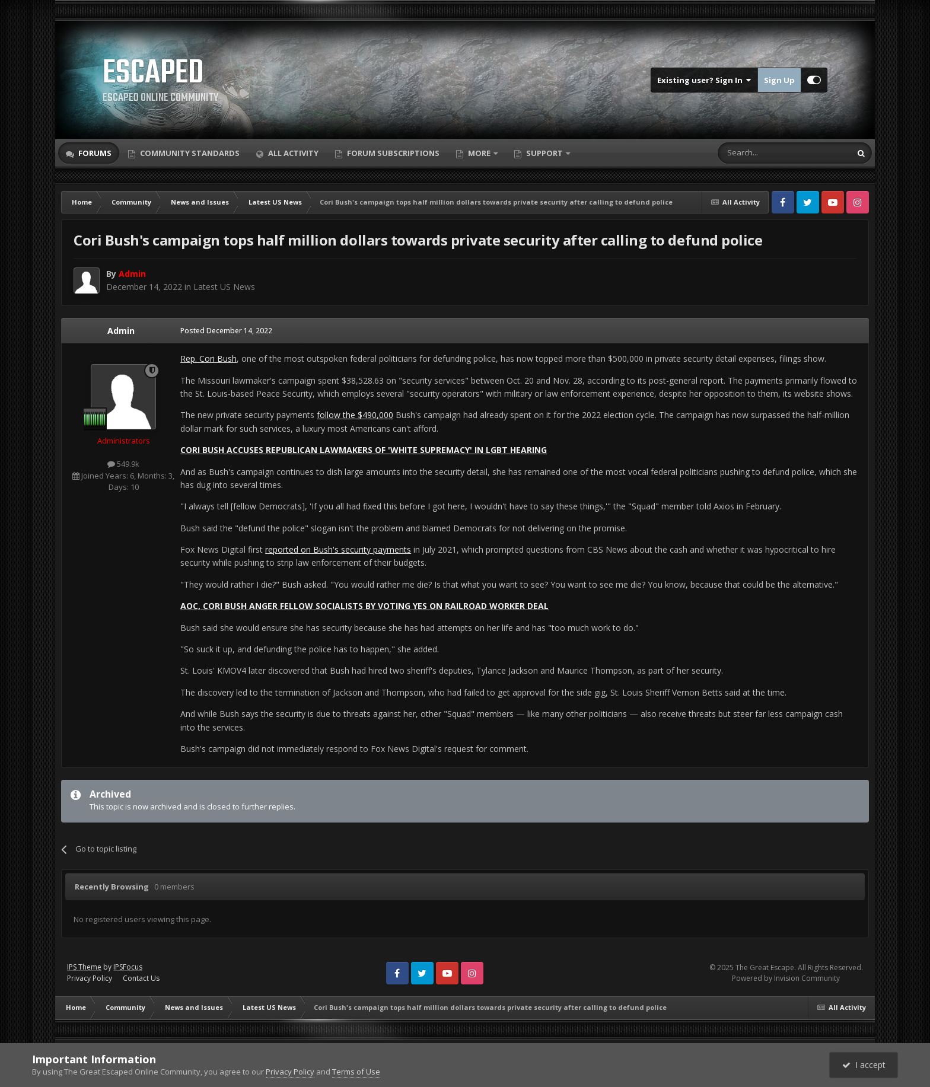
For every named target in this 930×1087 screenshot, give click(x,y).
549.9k (123, 463)
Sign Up (779, 80)
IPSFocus (127, 967)
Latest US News (224, 286)
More (479, 153)
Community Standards (189, 153)
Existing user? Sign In (704, 80)
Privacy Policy (89, 978)
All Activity (292, 153)
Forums (94, 153)
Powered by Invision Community (786, 978)
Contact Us (141, 978)
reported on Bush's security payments (338, 549)
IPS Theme (84, 967)
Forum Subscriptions (392, 153)
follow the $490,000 (355, 414)
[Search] (755, 153)
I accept (864, 1064)
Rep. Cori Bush (208, 358)
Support (544, 153)
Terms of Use (356, 1071)
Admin (121, 330)
